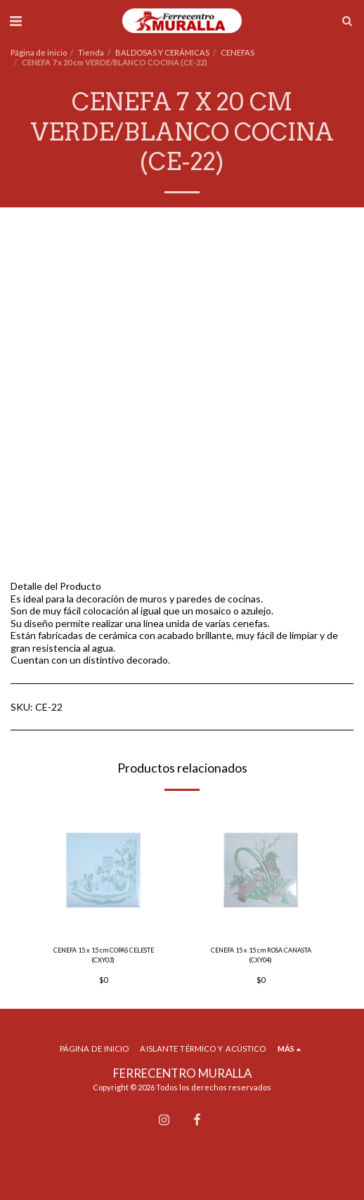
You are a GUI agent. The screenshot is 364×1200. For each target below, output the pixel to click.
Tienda (91, 52)
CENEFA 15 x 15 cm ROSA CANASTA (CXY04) (261, 954)
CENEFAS (237, 52)
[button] (15, 20)
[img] (103, 869)
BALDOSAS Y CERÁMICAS (162, 52)
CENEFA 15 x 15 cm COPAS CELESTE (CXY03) (103, 954)
